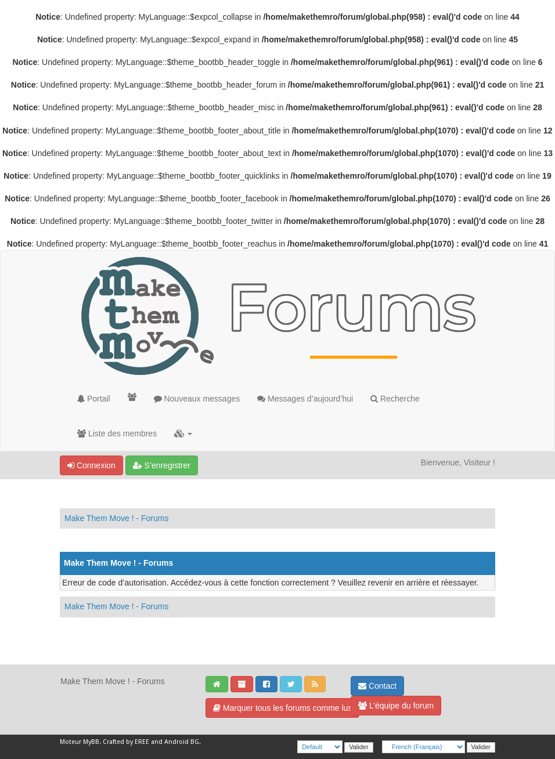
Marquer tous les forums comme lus (282, 708)
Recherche (395, 398)
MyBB (91, 742)
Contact (377, 686)
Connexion (91, 465)
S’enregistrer (161, 465)
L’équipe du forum (396, 705)
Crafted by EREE (126, 742)
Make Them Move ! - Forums (116, 518)
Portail (93, 398)
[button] (183, 433)
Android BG (181, 742)
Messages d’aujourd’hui (305, 398)
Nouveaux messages (197, 398)
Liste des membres (117, 433)
